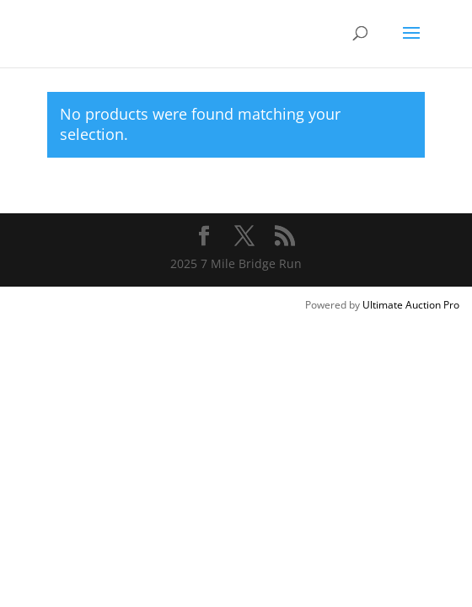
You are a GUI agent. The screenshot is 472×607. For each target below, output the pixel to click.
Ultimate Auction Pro (410, 305)
